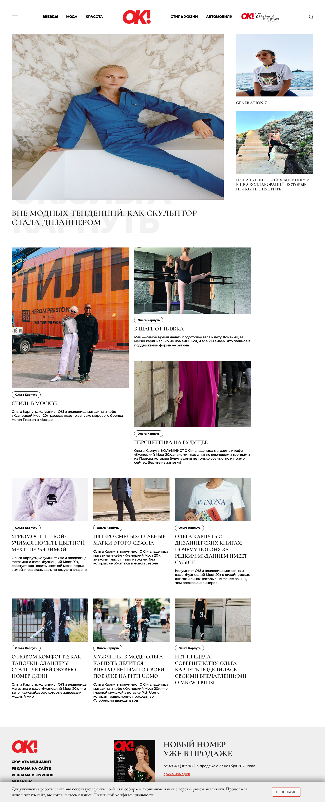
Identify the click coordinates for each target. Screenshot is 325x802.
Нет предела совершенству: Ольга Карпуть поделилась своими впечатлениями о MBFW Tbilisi (211, 669)
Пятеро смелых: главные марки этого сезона (129, 539)
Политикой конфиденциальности (123, 794)
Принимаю (286, 792)
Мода (71, 17)
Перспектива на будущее (171, 442)
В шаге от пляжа (159, 328)
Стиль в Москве (34, 403)
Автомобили (219, 17)
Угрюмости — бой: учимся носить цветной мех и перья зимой (48, 542)
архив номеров (177, 774)
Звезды (50, 17)
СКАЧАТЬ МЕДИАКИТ (31, 762)
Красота (94, 17)
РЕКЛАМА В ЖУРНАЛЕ (33, 775)
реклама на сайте (31, 768)
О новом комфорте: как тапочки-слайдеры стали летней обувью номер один (46, 666)
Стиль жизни (184, 17)
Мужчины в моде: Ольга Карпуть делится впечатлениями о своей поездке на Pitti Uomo (129, 666)
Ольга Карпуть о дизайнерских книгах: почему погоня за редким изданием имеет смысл (211, 549)
